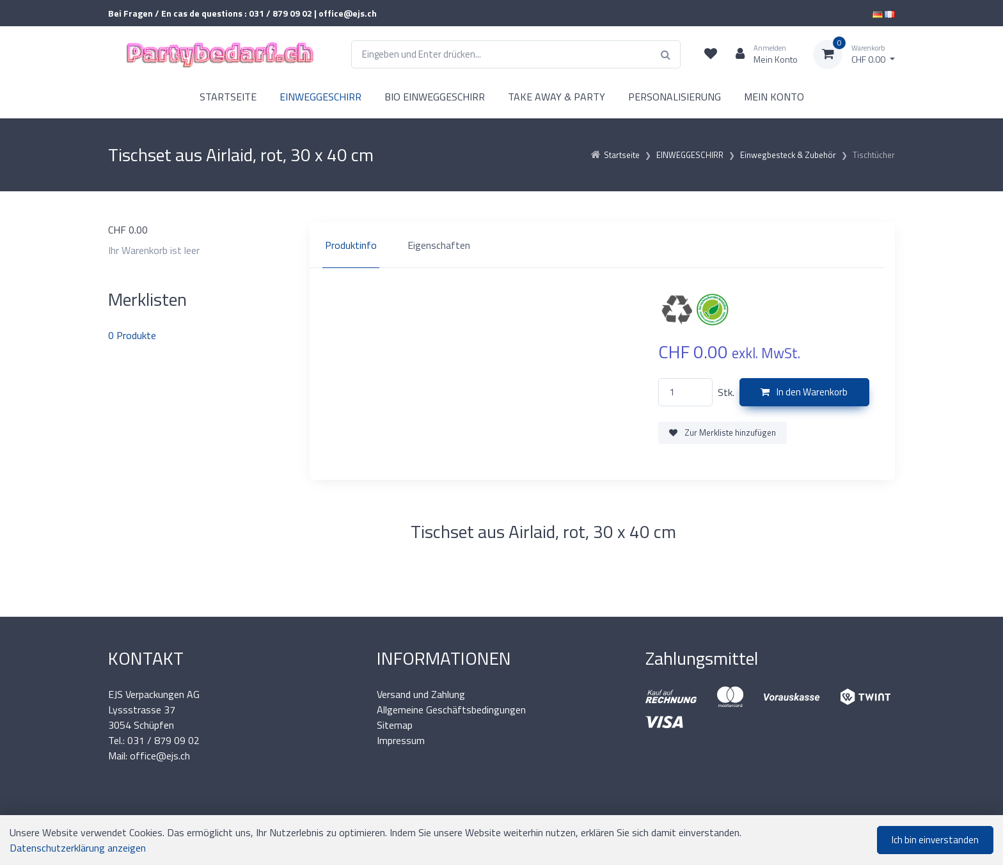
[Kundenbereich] (761, 54)
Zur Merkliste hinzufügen (722, 432)
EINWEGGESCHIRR (320, 96)
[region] (602, 245)
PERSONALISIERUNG (674, 96)
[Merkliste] (710, 54)
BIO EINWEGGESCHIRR (434, 96)
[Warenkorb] (854, 54)
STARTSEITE (228, 96)
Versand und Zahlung (421, 694)
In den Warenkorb (804, 392)
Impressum (401, 740)
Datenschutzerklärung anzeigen (78, 847)
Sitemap (395, 725)
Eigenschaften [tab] (438, 245)
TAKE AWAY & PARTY (556, 96)
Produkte (132, 335)
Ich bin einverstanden (935, 839)
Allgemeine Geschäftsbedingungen (451, 709)
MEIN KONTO (774, 96)
